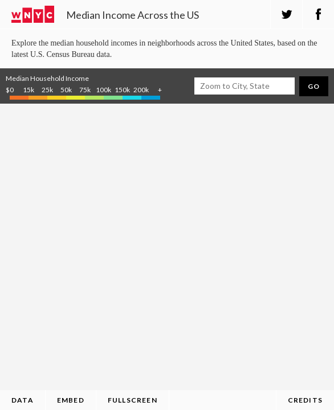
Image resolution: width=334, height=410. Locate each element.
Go (314, 86)
